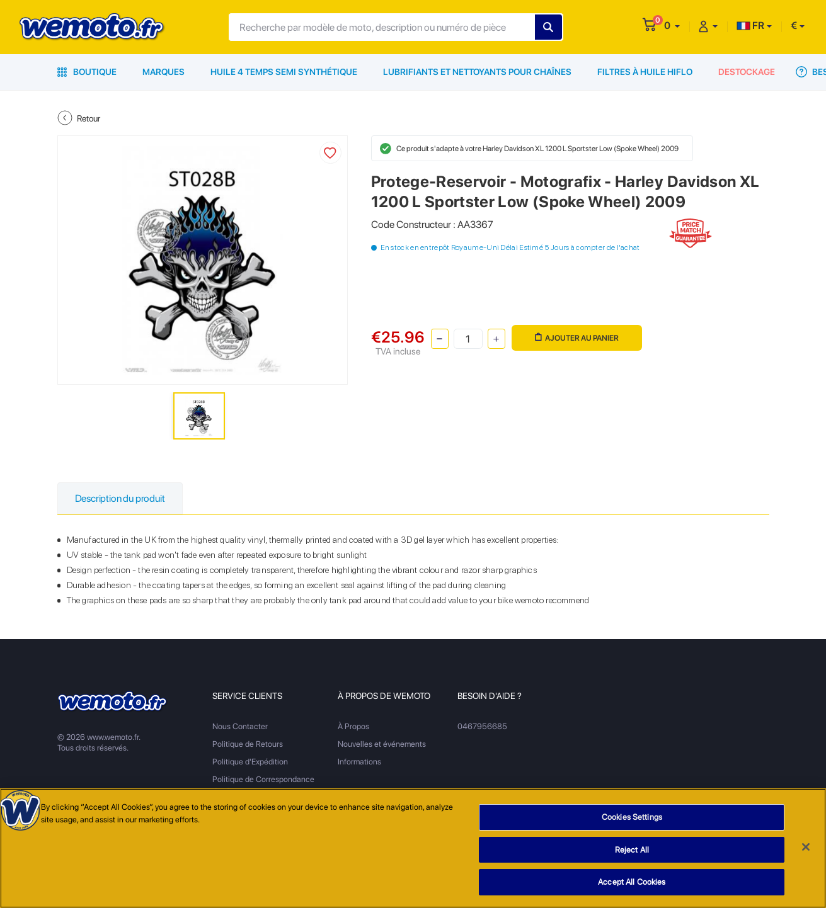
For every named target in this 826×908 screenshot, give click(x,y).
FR (750, 25)
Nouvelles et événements (382, 744)
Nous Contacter (240, 726)
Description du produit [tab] (120, 498)
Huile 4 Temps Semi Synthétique (283, 72)
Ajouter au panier (577, 337)
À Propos (353, 726)
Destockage (746, 72)
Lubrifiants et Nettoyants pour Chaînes (477, 72)
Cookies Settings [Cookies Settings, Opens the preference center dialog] (632, 822)
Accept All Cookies (631, 888)
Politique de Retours (247, 744)
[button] (672, 25)
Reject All (632, 855)
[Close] (806, 852)
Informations (359, 761)
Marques (163, 72)
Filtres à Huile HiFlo (644, 72)
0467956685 (482, 726)
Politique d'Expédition (250, 761)
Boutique (87, 72)
